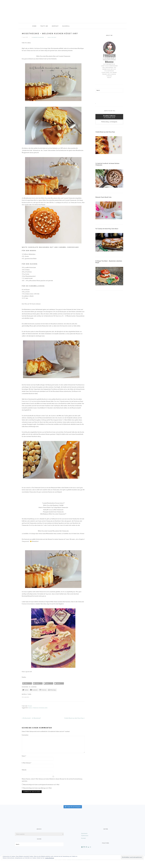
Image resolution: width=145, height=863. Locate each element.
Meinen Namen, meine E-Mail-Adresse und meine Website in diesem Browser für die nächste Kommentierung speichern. (52, 780)
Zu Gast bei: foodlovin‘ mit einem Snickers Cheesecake (107, 164)
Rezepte (30, 706)
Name (24, 756)
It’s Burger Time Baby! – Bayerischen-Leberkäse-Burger (108, 261)
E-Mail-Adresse (26, 763)
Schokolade (41, 707)
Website (24, 770)
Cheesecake (35, 707)
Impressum (84, 833)
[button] (27, 683)
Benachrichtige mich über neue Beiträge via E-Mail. (37, 788)
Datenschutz (84, 835)
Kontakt (83, 838)
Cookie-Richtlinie (49, 858)
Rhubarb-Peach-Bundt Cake (103, 197)
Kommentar (25, 735)
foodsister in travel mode (72, 11)
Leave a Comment (52, 37)
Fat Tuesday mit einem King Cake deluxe (106, 228)
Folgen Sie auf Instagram (73, 806)
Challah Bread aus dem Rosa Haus (105, 132)
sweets (45, 707)
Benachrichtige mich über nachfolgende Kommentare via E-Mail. (41, 784)
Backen (30, 707)
